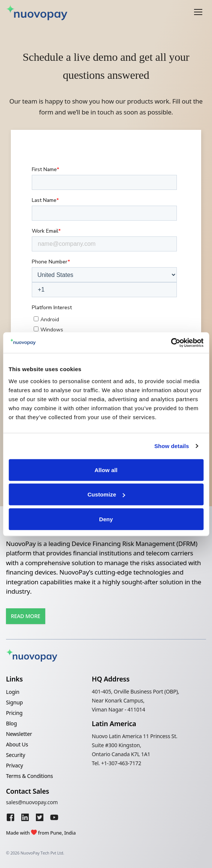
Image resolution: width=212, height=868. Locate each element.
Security (15, 754)
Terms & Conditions (29, 775)
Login (12, 691)
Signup (14, 702)
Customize (106, 494)
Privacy (14, 765)
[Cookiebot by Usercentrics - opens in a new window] (170, 343)
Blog (11, 723)
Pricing (14, 712)
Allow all (106, 469)
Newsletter (19, 733)
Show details (171, 446)
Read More (25, 616)
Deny (106, 519)
